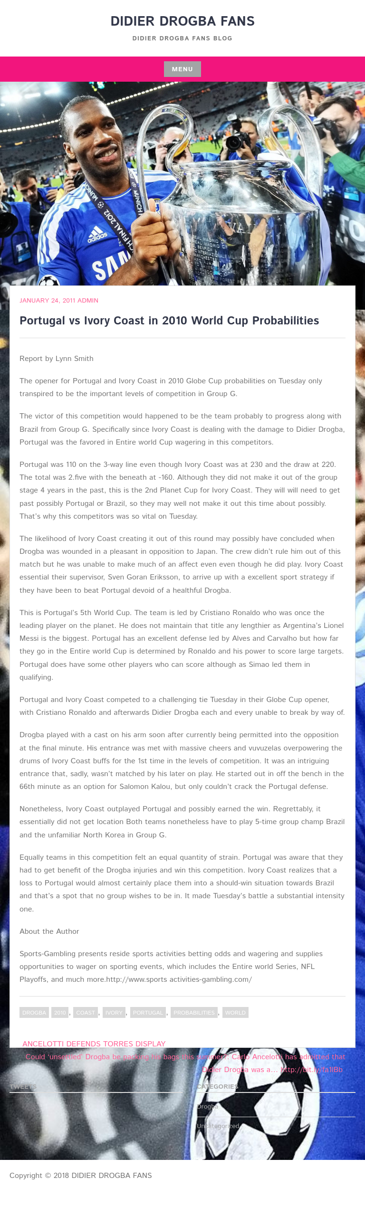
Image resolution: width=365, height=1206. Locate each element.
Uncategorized (218, 1126)
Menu (182, 69)
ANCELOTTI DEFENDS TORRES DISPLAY (93, 1044)
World (235, 1013)
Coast (85, 1013)
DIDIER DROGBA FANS (182, 21)
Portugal (148, 1013)
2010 (60, 1013)
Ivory (114, 1013)
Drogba (34, 1013)
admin (87, 300)
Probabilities (194, 1013)
